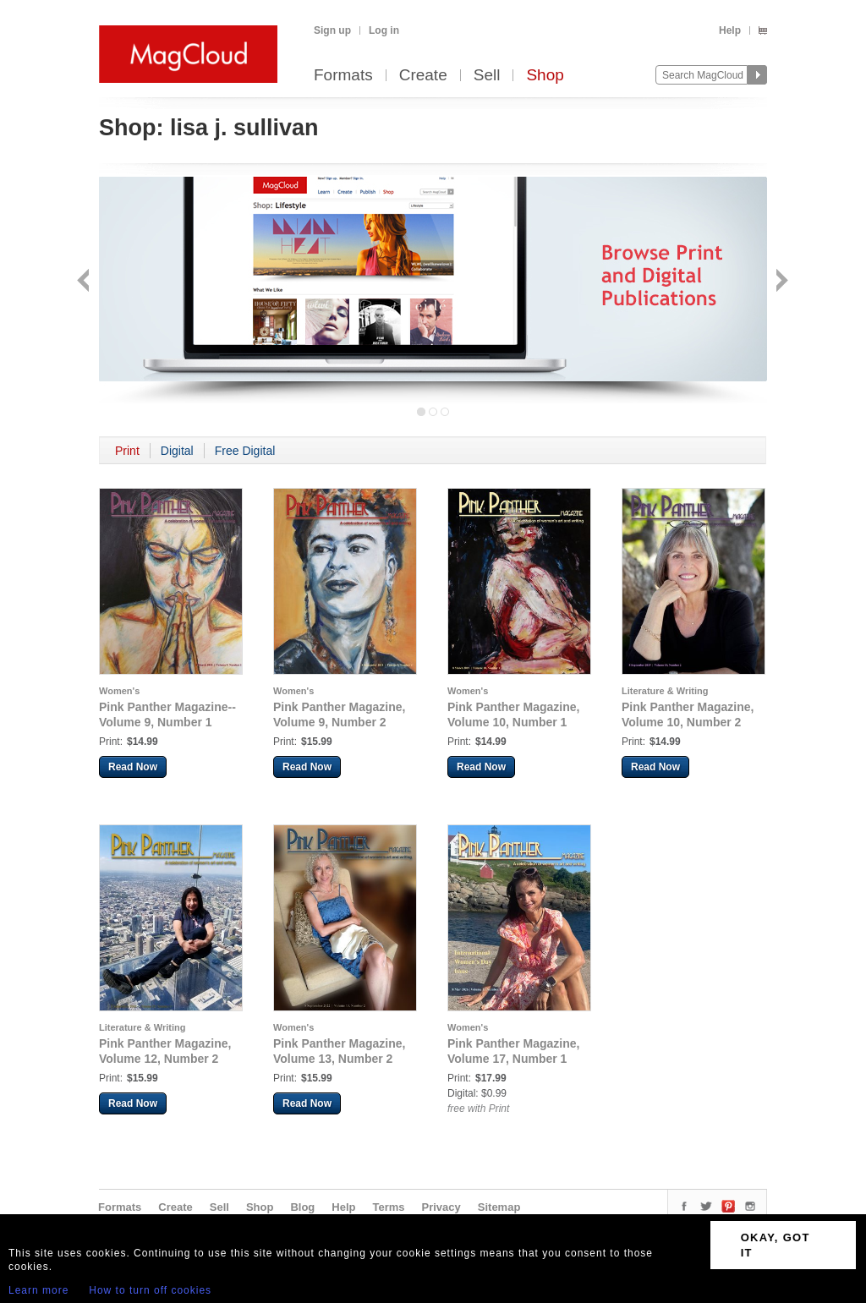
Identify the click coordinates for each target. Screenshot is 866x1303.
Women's (119, 691)
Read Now (132, 767)
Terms (388, 1207)
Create (423, 76)
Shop (544, 76)
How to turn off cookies (150, 1290)
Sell (487, 76)
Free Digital (245, 450)
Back (85, 282)
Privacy (441, 1207)
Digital (177, 450)
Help (730, 30)
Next (780, 282)
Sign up (332, 30)
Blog (302, 1207)
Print (127, 450)
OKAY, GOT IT (775, 1245)
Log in (384, 30)
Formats (343, 76)
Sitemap (499, 1207)
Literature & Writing (665, 691)
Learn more (38, 1290)
